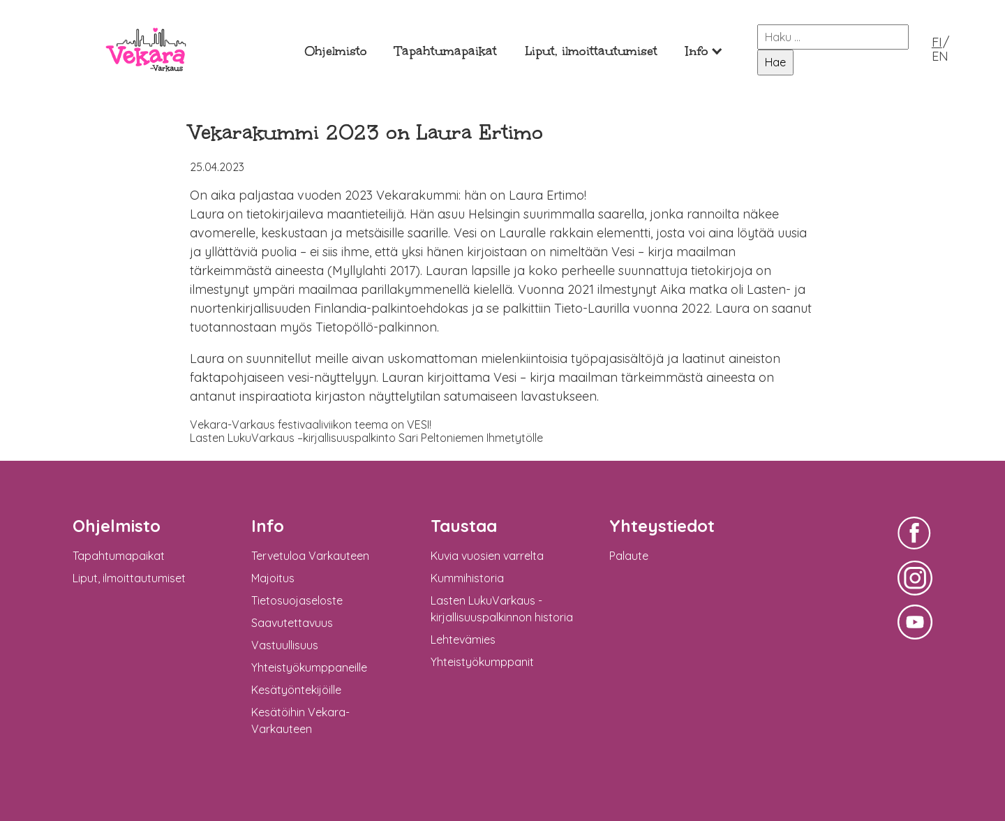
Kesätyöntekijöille (296, 690)
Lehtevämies (463, 639)
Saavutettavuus (292, 623)
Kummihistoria (467, 578)
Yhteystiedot (662, 525)
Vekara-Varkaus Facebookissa (915, 551)
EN (940, 56)
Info (696, 51)
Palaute (628, 556)
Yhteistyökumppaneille (309, 667)
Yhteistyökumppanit (482, 662)
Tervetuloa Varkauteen (310, 556)
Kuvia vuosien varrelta (487, 556)
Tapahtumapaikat (446, 51)
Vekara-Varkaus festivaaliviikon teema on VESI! (310, 424)
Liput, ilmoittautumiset (591, 51)
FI (937, 42)
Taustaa (464, 525)
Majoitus (273, 578)
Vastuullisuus (284, 645)
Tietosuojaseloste (297, 600)
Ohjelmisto (335, 51)
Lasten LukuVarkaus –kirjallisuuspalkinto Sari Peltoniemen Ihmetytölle (366, 438)
